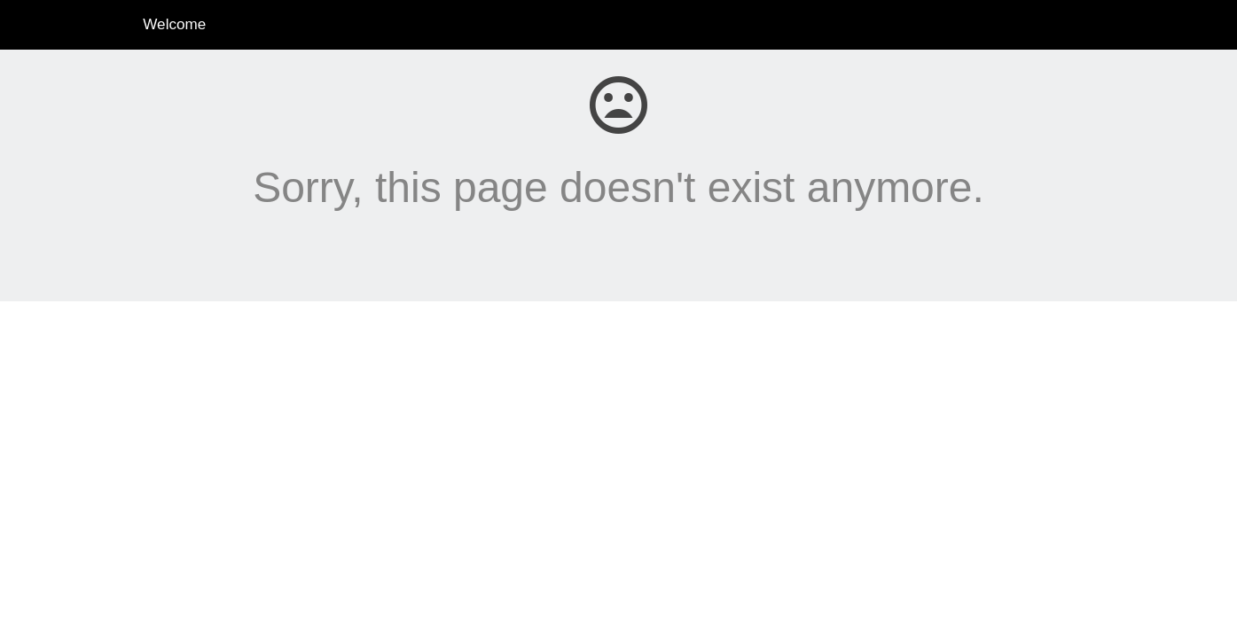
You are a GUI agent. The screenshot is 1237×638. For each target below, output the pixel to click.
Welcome (174, 24)
